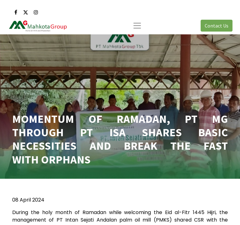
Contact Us (216, 25)
